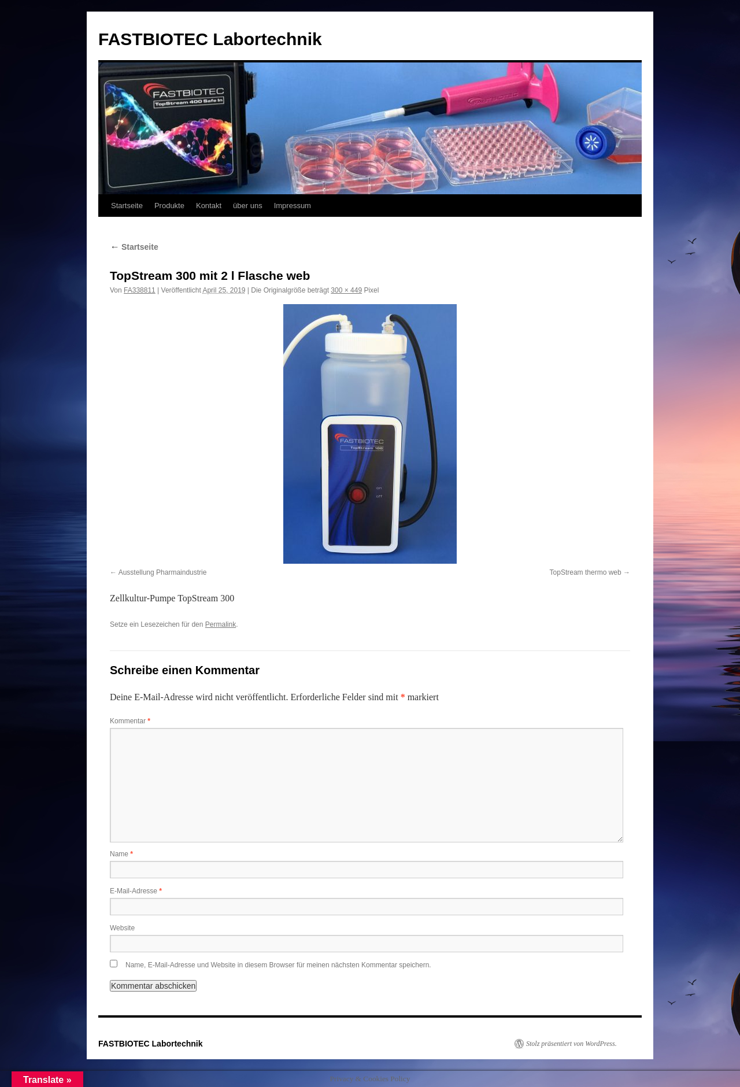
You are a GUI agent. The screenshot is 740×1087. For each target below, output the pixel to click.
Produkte (169, 205)
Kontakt (208, 205)
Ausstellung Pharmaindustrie (163, 572)
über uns (247, 205)
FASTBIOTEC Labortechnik (210, 39)
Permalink (220, 624)
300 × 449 (346, 290)
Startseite (127, 205)
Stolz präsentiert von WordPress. (571, 1044)
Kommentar (130, 721)
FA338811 (140, 290)
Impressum (292, 205)
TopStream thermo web (585, 572)
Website (122, 928)
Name (121, 854)
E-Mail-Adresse (136, 891)
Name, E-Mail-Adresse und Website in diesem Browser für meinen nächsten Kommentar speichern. (278, 965)
